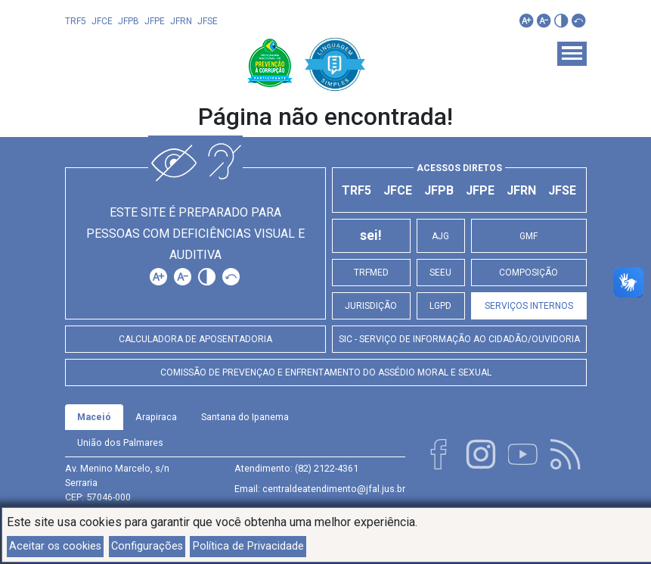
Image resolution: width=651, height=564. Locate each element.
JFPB (128, 21)
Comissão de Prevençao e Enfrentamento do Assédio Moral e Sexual (325, 372)
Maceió (94, 416)
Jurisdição (371, 306)
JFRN (181, 21)
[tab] (94, 417)
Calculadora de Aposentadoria (195, 339)
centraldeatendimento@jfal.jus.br (333, 488)
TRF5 (75, 21)
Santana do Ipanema (245, 416)
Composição (528, 272)
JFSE (207, 21)
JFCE (102, 21)
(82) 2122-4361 (326, 468)
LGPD (440, 306)
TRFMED (371, 272)
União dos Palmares (120, 442)
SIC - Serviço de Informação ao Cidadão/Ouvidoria (459, 339)
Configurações (147, 546)
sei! (371, 235)
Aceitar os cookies (55, 546)
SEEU (440, 272)
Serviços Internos (529, 306)
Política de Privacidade (248, 546)
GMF (528, 236)
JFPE (154, 21)
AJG (440, 236)
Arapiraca (156, 416)
